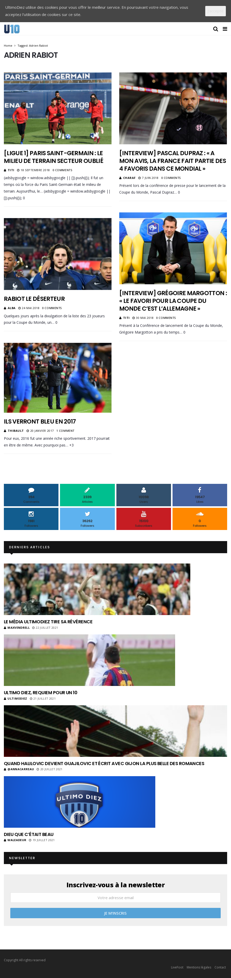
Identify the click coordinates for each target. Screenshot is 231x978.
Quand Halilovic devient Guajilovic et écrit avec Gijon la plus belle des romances (104, 763)
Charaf (129, 178)
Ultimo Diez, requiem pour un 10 (40, 692)
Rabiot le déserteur (34, 299)
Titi (11, 170)
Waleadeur (15, 840)
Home (8, 45)
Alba (12, 308)
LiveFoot (177, 967)
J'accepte (216, 10)
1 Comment (65, 431)
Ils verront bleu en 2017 (40, 421)
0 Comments (62, 170)
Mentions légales (199, 967)
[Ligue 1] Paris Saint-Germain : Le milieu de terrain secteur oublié (53, 157)
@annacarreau (19, 769)
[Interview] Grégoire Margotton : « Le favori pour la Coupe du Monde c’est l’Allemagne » (173, 301)
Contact (220, 967)
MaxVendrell (17, 627)
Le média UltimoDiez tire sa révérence (48, 621)
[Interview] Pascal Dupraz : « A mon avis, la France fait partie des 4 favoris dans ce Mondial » (172, 161)
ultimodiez (15, 698)
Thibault (16, 431)
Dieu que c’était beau (29, 834)
